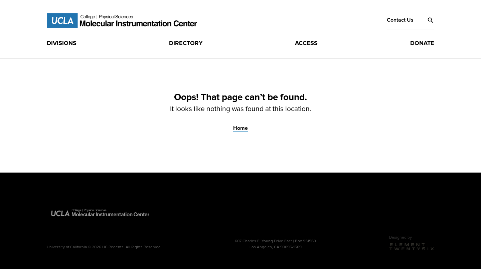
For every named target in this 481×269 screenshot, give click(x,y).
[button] (430, 20)
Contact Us (400, 20)
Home (240, 127)
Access (306, 42)
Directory (186, 42)
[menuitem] (61, 43)
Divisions (61, 42)
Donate (422, 42)
